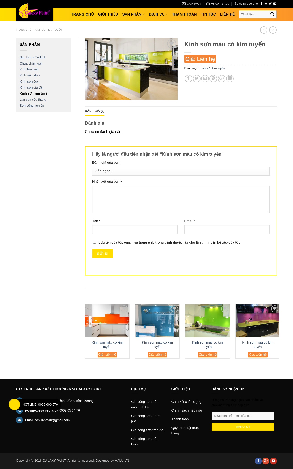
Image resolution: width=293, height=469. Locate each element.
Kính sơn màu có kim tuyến (107, 345)
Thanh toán (184, 14)
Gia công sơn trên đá (147, 430)
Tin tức (208, 14)
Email (189, 221)
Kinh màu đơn (30, 75)
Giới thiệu (108, 14)
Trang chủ (82, 14)
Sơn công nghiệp (32, 105)
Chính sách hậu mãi (186, 410)
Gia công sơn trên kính (144, 441)
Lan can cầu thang (33, 99)
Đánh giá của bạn (105, 162)
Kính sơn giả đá (31, 87)
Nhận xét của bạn (107, 181)
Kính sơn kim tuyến (48, 29)
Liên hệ (227, 14)
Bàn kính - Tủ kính (33, 57)
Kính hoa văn (29, 69)
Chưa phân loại (31, 63)
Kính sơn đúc (29, 81)
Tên (96, 221)
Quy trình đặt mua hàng (185, 430)
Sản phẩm (133, 14)
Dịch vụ (158, 14)
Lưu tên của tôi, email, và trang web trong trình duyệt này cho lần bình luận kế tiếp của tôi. (169, 242)
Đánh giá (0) (95, 111)
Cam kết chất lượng (186, 402)
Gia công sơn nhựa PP (145, 418)
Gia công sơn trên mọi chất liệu (144, 404)
